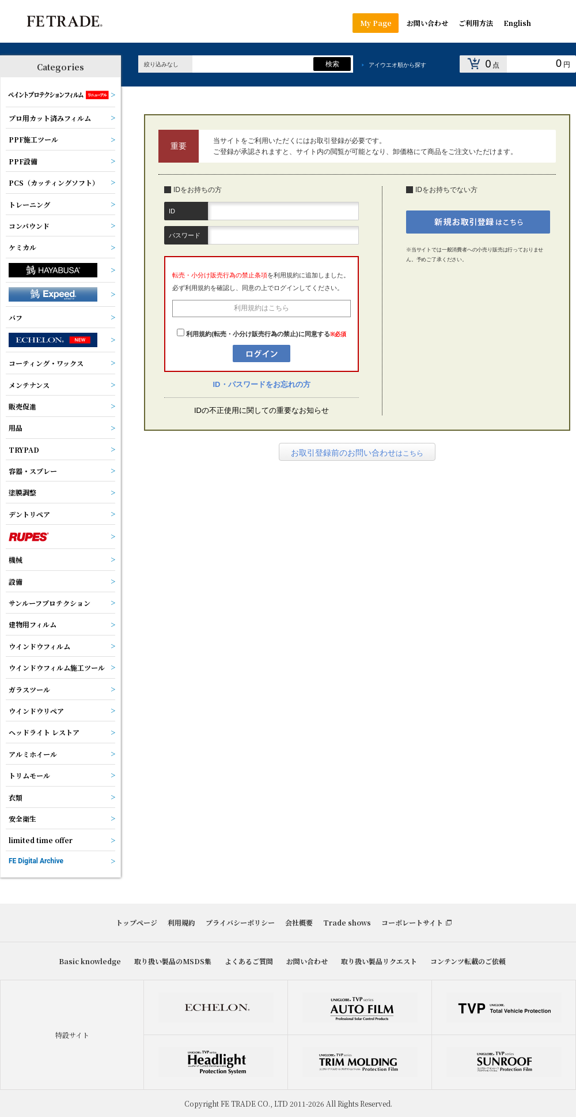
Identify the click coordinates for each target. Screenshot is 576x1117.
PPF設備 (23, 161)
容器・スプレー (33, 471)
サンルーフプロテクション (49, 603)
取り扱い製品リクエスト (379, 961)
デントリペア (29, 514)
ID (172, 211)
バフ (15, 317)
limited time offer (41, 840)
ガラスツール (29, 689)
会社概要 (299, 922)
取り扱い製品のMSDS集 (172, 961)
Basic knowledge (90, 961)
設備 (15, 581)
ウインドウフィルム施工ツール (57, 667)
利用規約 (181, 922)
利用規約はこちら (261, 308)
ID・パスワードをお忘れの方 (261, 384)
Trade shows (347, 922)
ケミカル (22, 247)
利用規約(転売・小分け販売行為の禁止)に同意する (257, 333)
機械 (15, 560)
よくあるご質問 (249, 961)
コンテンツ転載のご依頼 (468, 961)
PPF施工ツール (33, 139)
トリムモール (29, 775)
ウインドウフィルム (39, 646)
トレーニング (29, 204)
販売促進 (22, 406)
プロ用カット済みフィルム (50, 118)
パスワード (184, 235)
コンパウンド (29, 226)
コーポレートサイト (412, 922)
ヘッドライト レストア (44, 732)
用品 (15, 427)
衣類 (15, 797)
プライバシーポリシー (240, 922)
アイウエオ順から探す (397, 65)
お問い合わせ (307, 961)
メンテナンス (29, 385)
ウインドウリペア (36, 711)
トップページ (136, 922)
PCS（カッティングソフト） (54, 182)
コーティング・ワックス (46, 363)
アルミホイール (33, 754)
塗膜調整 (22, 492)
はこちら (357, 452)
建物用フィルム (32, 624)
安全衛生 (22, 818)
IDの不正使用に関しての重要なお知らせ (261, 410)
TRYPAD (24, 449)
